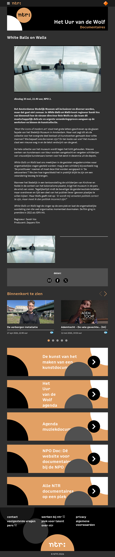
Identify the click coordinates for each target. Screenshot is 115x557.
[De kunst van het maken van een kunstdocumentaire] (57, 362)
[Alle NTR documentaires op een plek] (57, 491)
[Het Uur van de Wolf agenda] (57, 394)
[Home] (16, 4)
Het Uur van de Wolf (79, 21)
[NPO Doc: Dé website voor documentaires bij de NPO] (57, 459)
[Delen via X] (66, 280)
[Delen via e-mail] (49, 280)
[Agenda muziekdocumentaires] (57, 426)
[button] (105, 293)
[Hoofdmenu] (8, 3)
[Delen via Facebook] (57, 280)
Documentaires (92, 27)
